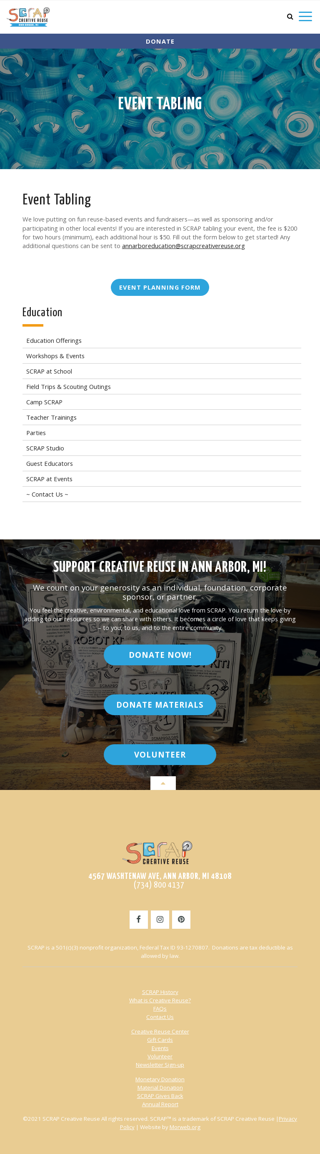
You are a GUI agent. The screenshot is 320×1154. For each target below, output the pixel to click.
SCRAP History (160, 992)
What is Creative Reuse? (160, 1000)
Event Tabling (160, 104)
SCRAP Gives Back (160, 1096)
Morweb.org (185, 1127)
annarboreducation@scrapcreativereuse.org (183, 245)
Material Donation (160, 1087)
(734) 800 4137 (160, 885)
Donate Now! (160, 655)
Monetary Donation (160, 1079)
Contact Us (160, 1017)
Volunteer (160, 754)
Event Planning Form (160, 287)
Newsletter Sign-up (160, 1064)
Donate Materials (160, 704)
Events (160, 1048)
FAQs (160, 1008)
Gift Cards (160, 1039)
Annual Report (160, 1104)
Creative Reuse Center (160, 1031)
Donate (160, 41)
